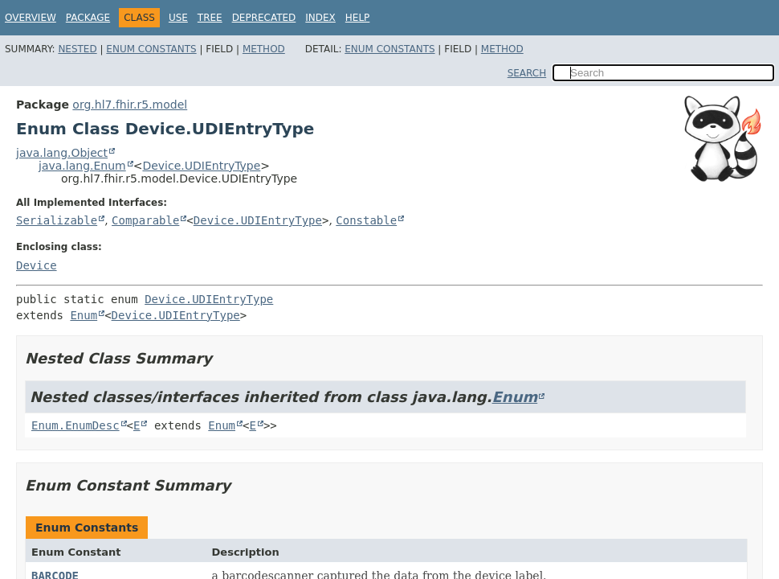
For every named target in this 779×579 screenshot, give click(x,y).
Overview (30, 17)
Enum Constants (151, 49)
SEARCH (527, 73)
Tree (210, 17)
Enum (83, 315)
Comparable (145, 220)
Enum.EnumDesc (75, 425)
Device (36, 265)
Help (357, 17)
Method (264, 49)
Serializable (56, 220)
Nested (77, 49)
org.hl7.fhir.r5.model (129, 104)
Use (178, 17)
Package (88, 17)
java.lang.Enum (82, 165)
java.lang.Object (62, 152)
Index (320, 17)
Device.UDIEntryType (201, 165)
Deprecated (264, 17)
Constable (366, 220)
